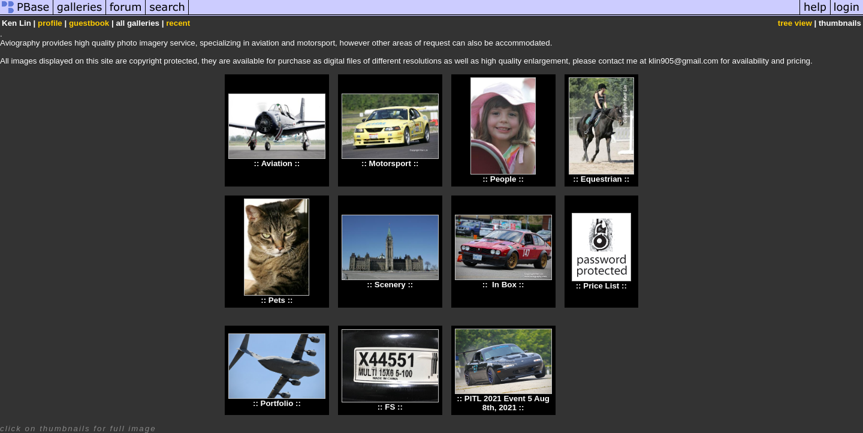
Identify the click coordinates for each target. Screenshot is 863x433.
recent (178, 23)
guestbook (89, 23)
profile (50, 23)
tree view (795, 23)
